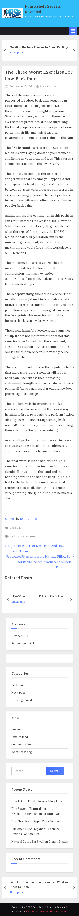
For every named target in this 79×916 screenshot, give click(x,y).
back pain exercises (22, 536)
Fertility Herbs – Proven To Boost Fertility (41, 47)
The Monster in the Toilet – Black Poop (38, 596)
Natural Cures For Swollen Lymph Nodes (39, 841)
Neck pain (18, 692)
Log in (15, 729)
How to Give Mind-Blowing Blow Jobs (36, 801)
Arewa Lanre (48, 86)
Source (10, 519)
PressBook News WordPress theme (46, 911)
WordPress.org (21, 752)
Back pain (18, 52)
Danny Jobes (29, 519)
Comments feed (22, 744)
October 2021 (20, 636)
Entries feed (19, 737)
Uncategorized (21, 700)
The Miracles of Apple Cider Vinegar (36, 821)
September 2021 (22, 643)
